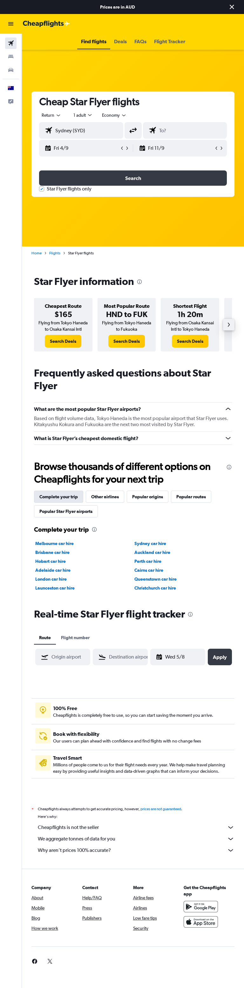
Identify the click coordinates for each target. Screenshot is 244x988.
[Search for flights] (11, 43)
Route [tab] (45, 637)
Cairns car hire (148, 570)
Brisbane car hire (52, 552)
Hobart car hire (50, 561)
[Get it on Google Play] (201, 906)
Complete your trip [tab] (58, 496)
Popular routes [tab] (191, 496)
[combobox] (114, 115)
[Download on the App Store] (201, 922)
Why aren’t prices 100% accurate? (136, 850)
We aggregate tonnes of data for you (136, 839)
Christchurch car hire (155, 588)
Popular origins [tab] (147, 496)
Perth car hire (147, 561)
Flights (54, 253)
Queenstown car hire (155, 579)
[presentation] (139, 282)
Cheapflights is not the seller (136, 827)
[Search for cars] (11, 70)
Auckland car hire (152, 552)
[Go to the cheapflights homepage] (46, 24)
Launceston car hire (55, 588)
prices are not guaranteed (160, 809)
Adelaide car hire (53, 570)
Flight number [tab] (75, 637)
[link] (63, 341)
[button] (231, 7)
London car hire (51, 579)
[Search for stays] (11, 56)
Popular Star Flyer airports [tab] (65, 511)
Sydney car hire (150, 543)
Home (36, 253)
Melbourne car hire (54, 543)
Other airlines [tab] (105, 496)
